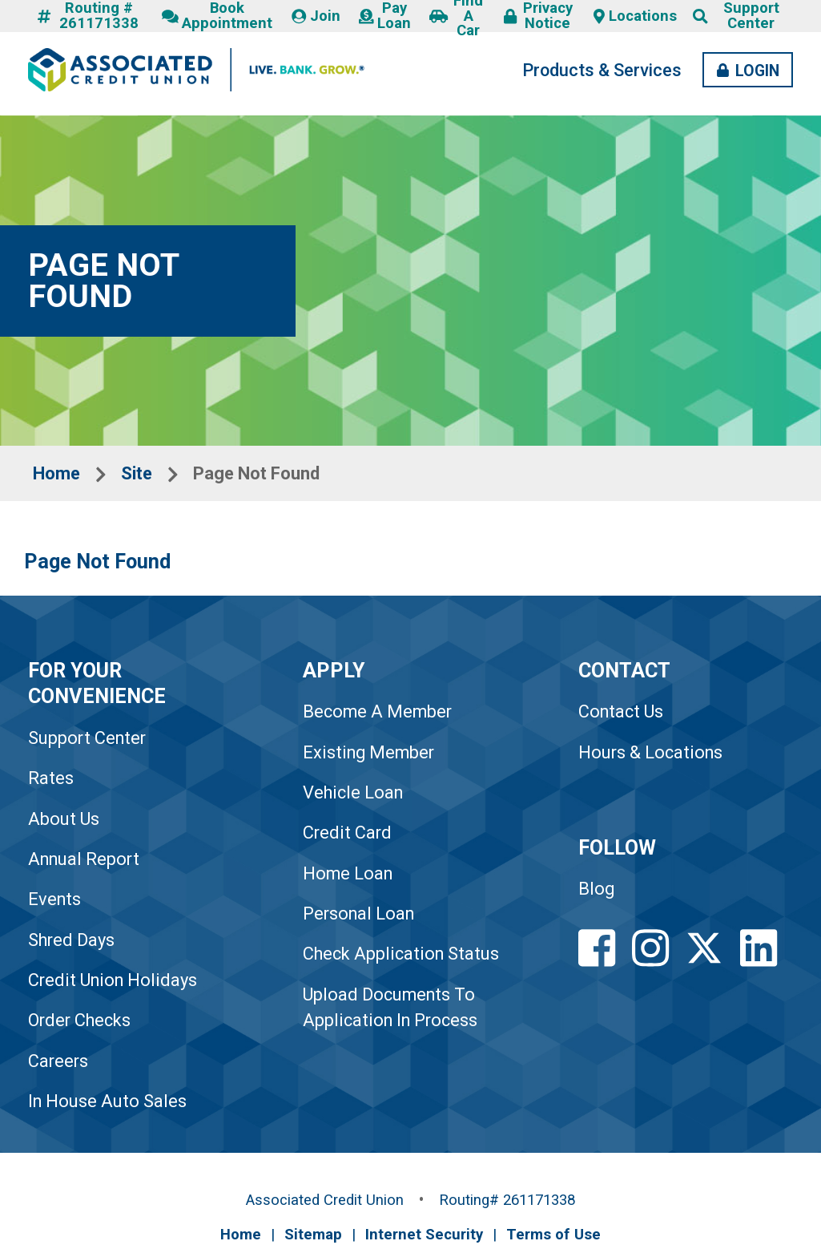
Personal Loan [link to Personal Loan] (358, 913)
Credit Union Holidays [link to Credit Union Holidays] (112, 980)
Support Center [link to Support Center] (87, 738)
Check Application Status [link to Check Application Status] (401, 954)
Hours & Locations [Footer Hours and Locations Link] (650, 752)
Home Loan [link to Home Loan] (347, 873)
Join (316, 16)
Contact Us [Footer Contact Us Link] (620, 711)
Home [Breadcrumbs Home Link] (56, 473)
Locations (635, 16)
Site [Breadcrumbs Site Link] (136, 473)
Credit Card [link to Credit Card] (347, 833)
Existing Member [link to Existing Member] (368, 752)
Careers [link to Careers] (58, 1061)
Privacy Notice (538, 16)
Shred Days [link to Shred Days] (71, 940)
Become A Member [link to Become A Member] (377, 711)
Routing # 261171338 (88, 16)
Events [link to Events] (54, 899)
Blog (596, 889)
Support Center (751, 16)
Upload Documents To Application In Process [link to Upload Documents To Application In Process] (390, 1007)
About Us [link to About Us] (63, 819)
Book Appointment (217, 16)
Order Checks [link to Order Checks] (79, 1020)
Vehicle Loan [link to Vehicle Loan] (353, 792)
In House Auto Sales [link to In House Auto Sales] (107, 1101)
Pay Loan (385, 16)
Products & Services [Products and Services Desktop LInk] (602, 70)
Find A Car (456, 16)
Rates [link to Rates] (51, 778)
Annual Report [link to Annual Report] (83, 859)
